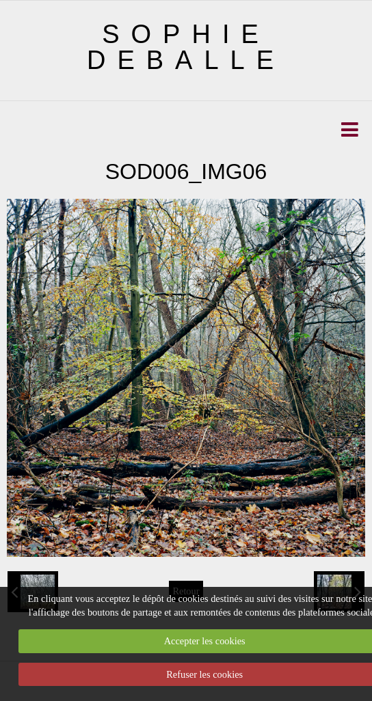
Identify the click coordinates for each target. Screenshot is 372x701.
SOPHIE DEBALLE (186, 47)
